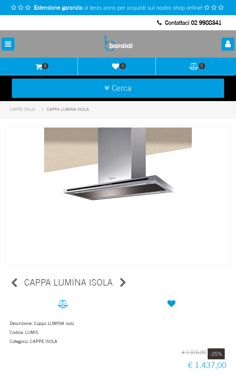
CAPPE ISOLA (22, 109)
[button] (118, 195)
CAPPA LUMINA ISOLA (68, 109)
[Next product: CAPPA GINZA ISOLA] (122, 282)
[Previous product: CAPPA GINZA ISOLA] (14, 282)
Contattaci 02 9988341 (189, 22)
